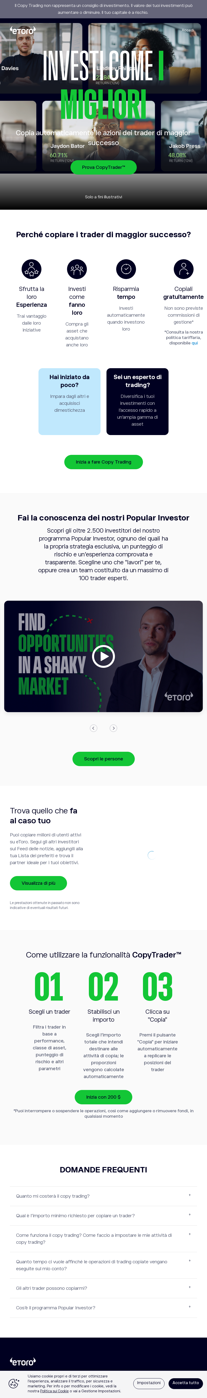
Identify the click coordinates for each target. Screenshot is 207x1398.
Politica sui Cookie (54, 1391)
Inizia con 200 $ (103, 1097)
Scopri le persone (103, 758)
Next (113, 728)
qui (195, 343)
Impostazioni (149, 1383)
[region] (103, 1384)
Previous (93, 728)
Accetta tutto (185, 1383)
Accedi (188, 30)
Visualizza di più (38, 883)
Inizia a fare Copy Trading (103, 462)
